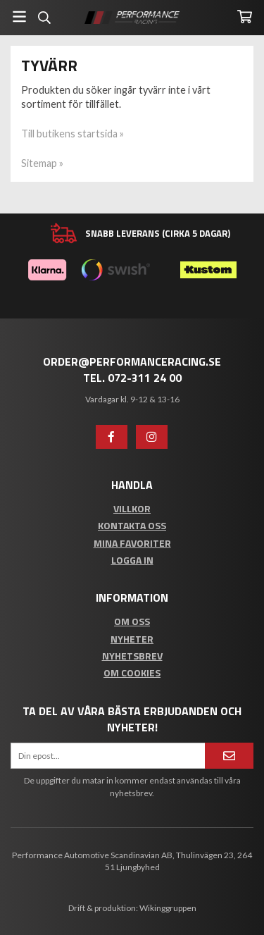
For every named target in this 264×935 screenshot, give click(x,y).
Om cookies (132, 672)
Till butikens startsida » (72, 134)
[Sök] (44, 17)
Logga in (132, 559)
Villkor (132, 508)
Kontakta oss (132, 525)
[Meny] (19, 16)
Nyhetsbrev (132, 655)
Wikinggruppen (167, 908)
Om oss (132, 621)
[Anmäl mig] (229, 756)
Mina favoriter (132, 542)
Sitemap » (42, 163)
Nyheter (132, 638)
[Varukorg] (244, 16)
